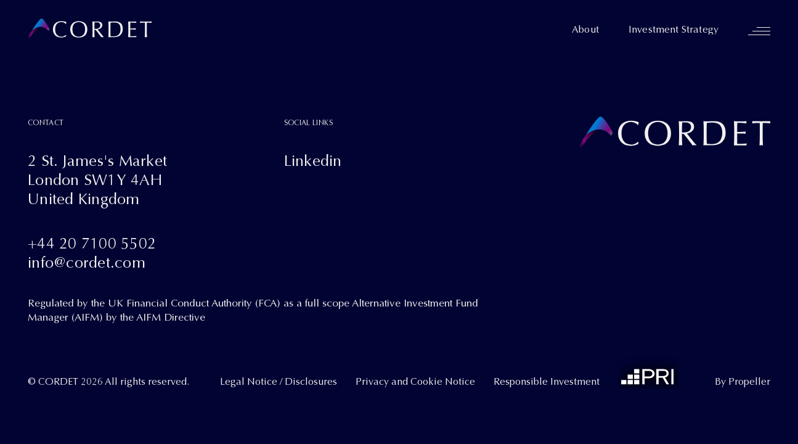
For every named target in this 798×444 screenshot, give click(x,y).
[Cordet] (90, 29)
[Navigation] (759, 31)
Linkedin (313, 160)
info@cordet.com (86, 262)
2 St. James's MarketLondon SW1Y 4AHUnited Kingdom (97, 179)
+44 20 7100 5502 (92, 243)
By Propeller (742, 382)
